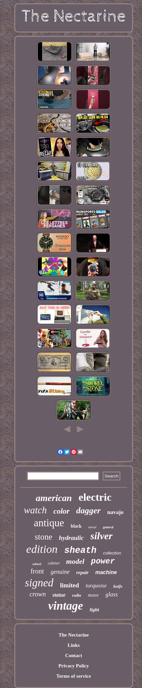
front (37, 571)
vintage (65, 605)
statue (58, 595)
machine (106, 572)
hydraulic (71, 537)
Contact (73, 655)
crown (38, 594)
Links (74, 645)
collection (112, 553)
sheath (80, 551)
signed (39, 583)
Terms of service (73, 676)
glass (112, 594)
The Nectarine (73, 635)
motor (93, 595)
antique (49, 523)
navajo (115, 512)
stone (43, 536)
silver (102, 535)
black (76, 526)
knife (117, 586)
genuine (60, 571)
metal (92, 527)
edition (41, 549)
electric (95, 497)
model (75, 561)
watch (35, 510)
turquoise (96, 585)
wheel (37, 564)
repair (82, 572)
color (61, 511)
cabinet (53, 563)
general (108, 527)
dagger (88, 510)
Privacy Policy (73, 665)
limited (69, 585)
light (94, 609)
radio (76, 595)
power (103, 561)
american (54, 498)
